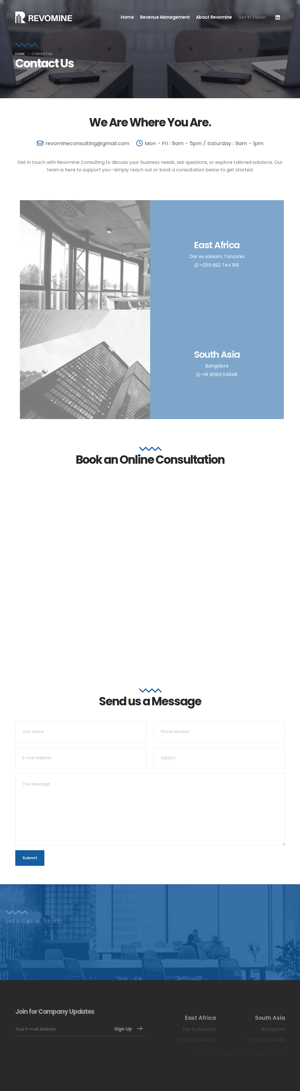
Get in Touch (252, 17)
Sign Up (123, 1029)
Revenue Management (165, 17)
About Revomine (214, 17)
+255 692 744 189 (217, 265)
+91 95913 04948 (216, 374)
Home (127, 17)
